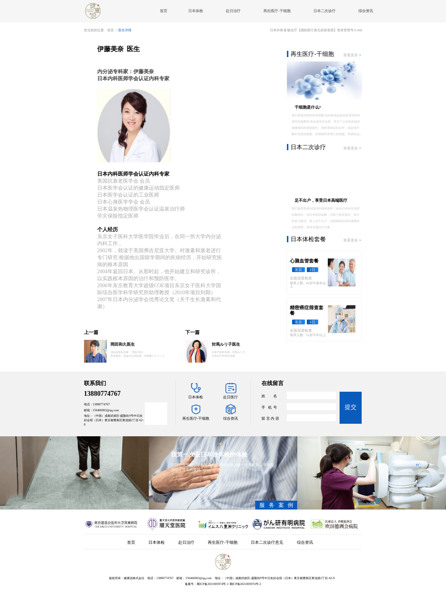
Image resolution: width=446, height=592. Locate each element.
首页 (163, 11)
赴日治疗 (233, 11)
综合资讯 (366, 11)
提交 (351, 407)
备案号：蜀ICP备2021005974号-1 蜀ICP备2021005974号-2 (223, 584)
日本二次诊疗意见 (267, 542)
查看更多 (352, 55)
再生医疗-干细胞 (276, 11)
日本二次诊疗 (324, 11)
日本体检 (195, 11)
